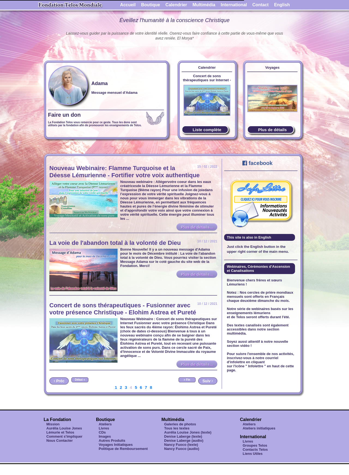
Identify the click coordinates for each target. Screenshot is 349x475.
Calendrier (176, 4)
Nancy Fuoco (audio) (181, 449)
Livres (104, 428)
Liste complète (206, 129)
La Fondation (57, 419)
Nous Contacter (59, 440)
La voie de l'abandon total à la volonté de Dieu (115, 242)
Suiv (208, 381)
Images (105, 436)
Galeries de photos (180, 424)
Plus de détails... (197, 227)
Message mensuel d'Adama (114, 93)
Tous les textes (176, 428)
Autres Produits (112, 440)
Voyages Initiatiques (116, 445)
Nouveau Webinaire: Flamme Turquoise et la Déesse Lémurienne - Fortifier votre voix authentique (124, 172)
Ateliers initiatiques (259, 428)
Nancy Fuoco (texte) (181, 445)
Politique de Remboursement (123, 449)
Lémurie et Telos (60, 432)
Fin (187, 379)
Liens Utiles (253, 454)
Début (80, 379)
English (282, 4)
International (234, 4)
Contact (260, 4)
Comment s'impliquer (64, 436)
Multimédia (203, 4)
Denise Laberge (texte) (183, 436)
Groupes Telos (255, 445)
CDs (102, 432)
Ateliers (105, 424)
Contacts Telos (255, 449)
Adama (99, 83)
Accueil (128, 4)
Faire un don (64, 115)
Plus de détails (272, 129)
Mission (52, 424)
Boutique (150, 4)
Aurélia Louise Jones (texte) (187, 432)
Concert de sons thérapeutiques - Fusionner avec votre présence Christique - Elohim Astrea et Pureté (122, 309)
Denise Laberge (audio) (183, 440)
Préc (59, 381)
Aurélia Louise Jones (64, 428)
